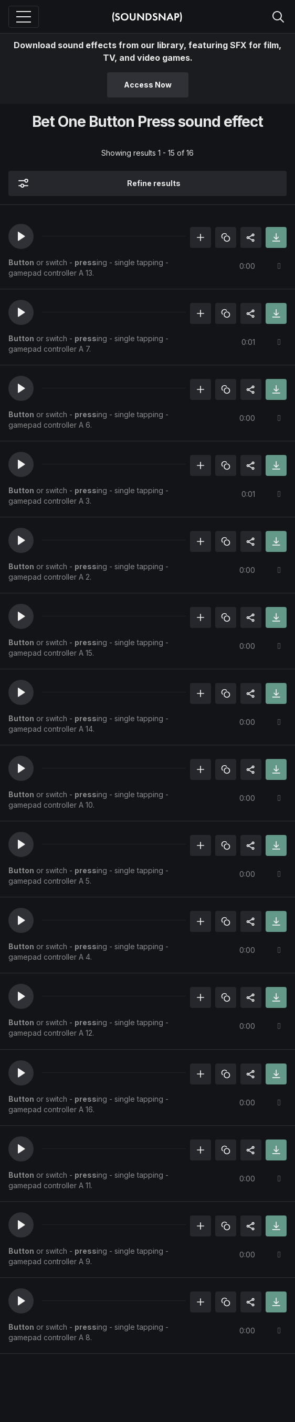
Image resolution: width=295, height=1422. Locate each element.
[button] (21, 236)
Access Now (148, 84)
